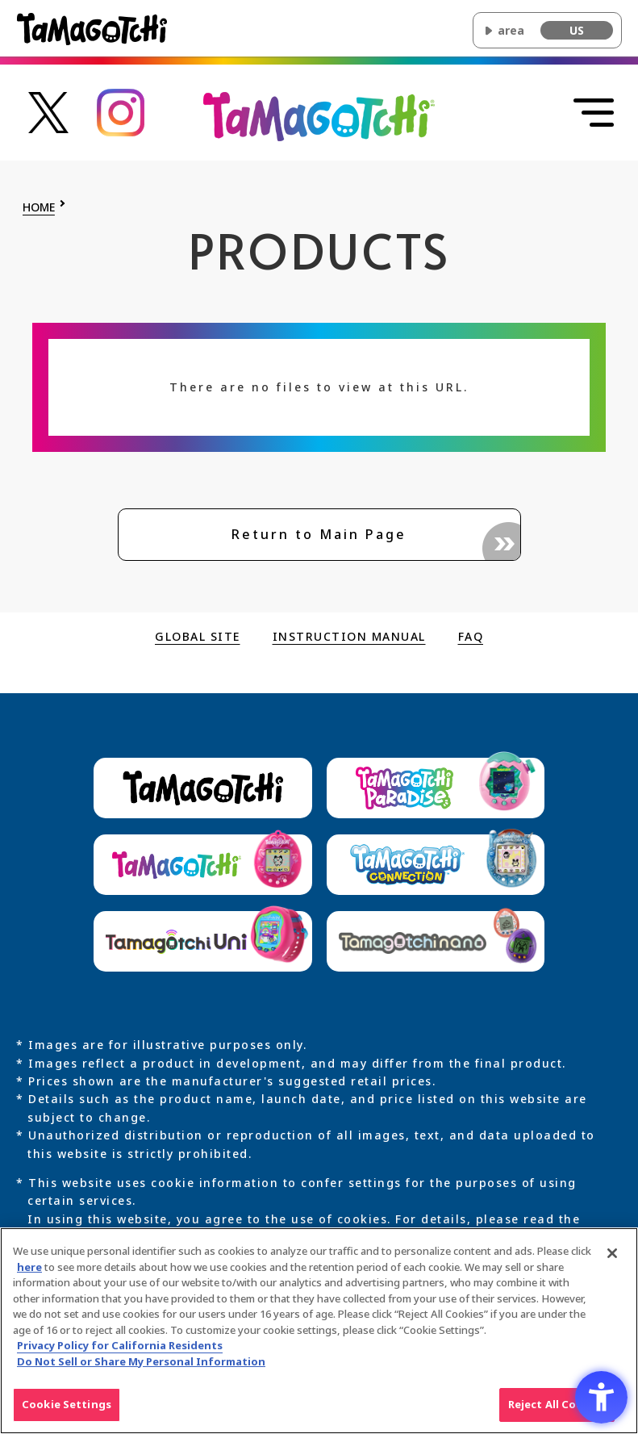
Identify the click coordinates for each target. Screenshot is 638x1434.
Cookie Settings (66, 1410)
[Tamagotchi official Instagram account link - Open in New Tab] (121, 111)
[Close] (612, 1259)
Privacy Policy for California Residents (120, 1351)
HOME (39, 208)
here (29, 1272)
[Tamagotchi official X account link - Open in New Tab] (48, 111)
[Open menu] (593, 113)
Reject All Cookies (557, 1410)
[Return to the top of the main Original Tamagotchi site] (319, 115)
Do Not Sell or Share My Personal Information (141, 1367)
